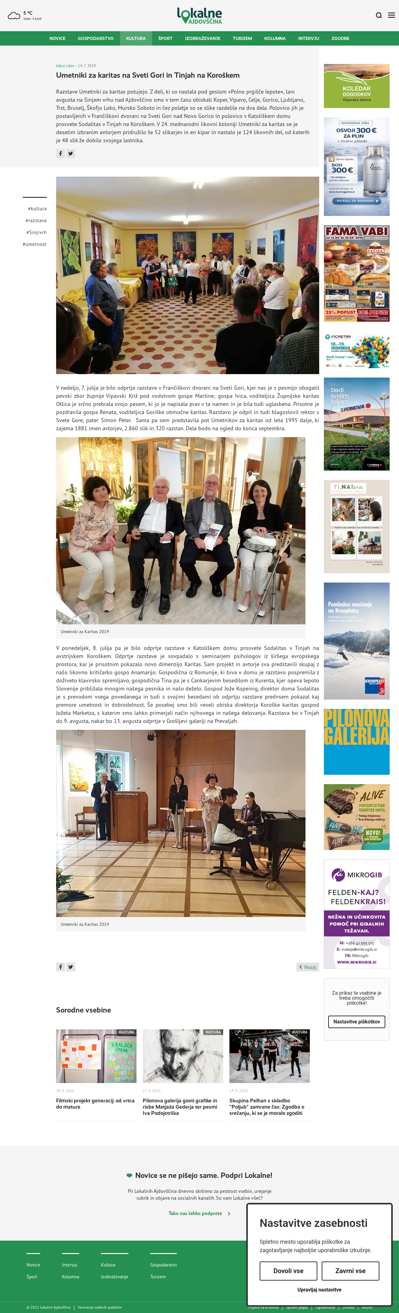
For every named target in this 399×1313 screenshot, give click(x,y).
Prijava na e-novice (263, 1307)
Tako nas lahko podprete (199, 1213)
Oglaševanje (325, 1307)
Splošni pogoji (297, 1307)
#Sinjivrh (36, 232)
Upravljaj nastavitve (320, 1290)
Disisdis (348, 1307)
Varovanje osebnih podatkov (100, 1307)
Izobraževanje (202, 38)
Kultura (136, 38)
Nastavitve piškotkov (357, 1022)
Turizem (242, 38)
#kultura (37, 209)
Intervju (308, 38)
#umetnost (35, 244)
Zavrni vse (350, 1271)
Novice (57, 38)
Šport (165, 38)
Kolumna (275, 38)
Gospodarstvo (96, 38)
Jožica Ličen (65, 65)
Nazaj (308, 967)
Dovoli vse (288, 1271)
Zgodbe (340, 38)
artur (367, 1307)
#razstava (36, 220)
